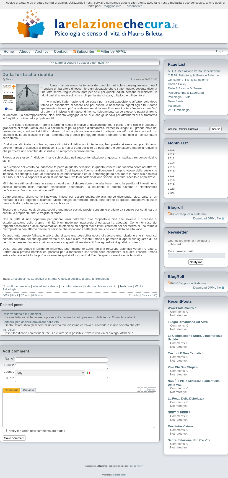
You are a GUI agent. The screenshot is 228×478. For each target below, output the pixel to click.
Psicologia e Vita (179, 97)
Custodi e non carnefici (185, 353)
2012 (171, 154)
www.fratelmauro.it (182, 308)
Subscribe (83, 51)
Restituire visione (180, 426)
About (24, 51)
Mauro (9, 79)
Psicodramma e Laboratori (186, 92)
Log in (220, 51)
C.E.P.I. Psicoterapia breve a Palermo (193, 75)
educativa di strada (45, 286)
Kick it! (14, 295)
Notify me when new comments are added (36, 431)
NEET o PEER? (179, 412)
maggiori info (112, 6)
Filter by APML (113, 51)
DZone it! (25, 295)
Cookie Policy (177, 84)
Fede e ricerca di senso (185, 88)
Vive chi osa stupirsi (183, 367)
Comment (11, 390)
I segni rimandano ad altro (188, 322)
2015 (171, 167)
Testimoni (125, 286)
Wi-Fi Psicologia (179, 110)
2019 (171, 184)
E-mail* (9, 365)
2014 (171, 162)
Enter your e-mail (180, 251)
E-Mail (6, 295)
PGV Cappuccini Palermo (188, 214)
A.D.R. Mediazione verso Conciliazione (194, 71)
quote (151, 389)
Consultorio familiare (16, 286)
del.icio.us (37, 295)
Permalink (134, 295)
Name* (9, 358)
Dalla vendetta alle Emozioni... (23, 314)
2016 (171, 171)
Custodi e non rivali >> (93, 62)
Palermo (90, 286)
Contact (60, 51)
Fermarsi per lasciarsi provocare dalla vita (31, 322)
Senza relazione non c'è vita (189, 440)
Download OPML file (208, 218)
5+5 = (10, 378)
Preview (28, 390)
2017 (171, 175)
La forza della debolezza (186, 398)
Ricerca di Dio (107, 286)
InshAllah (9, 329)
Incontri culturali (71, 286)
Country (8, 371)
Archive (42, 51)
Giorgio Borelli (120, 475)
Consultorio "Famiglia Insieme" (188, 79)
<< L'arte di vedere (63, 62)
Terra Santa (176, 101)
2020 (171, 188)
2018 (171, 180)
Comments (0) (149, 295)
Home (9, 51)
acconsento (134, 6)
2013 (171, 158)
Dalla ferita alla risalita (28, 74)
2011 (171, 149)
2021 (171, 193)
